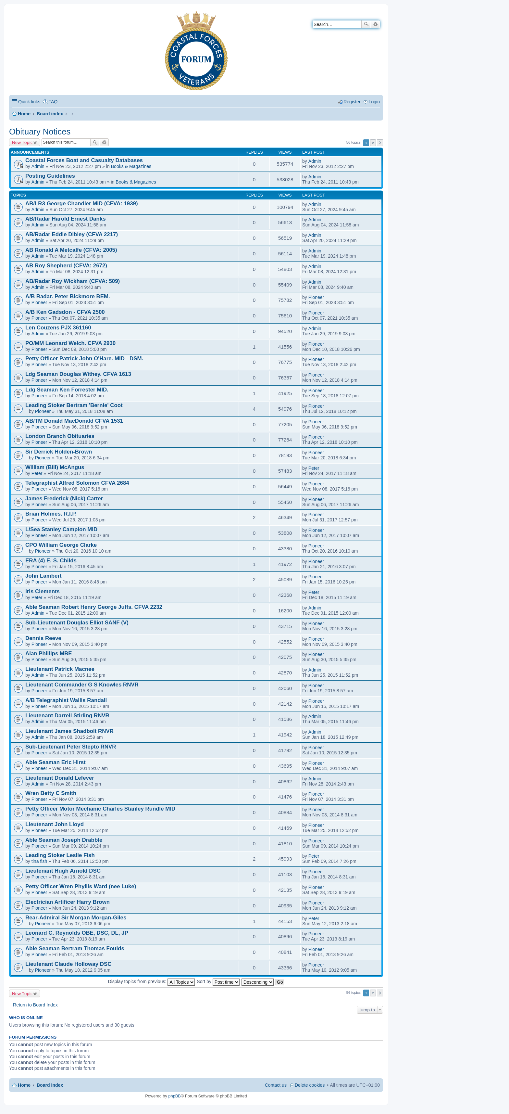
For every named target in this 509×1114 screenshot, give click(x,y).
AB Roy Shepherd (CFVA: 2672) (66, 265)
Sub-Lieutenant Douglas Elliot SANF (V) (77, 623)
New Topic (22, 142)
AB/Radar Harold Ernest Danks (65, 219)
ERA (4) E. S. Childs (51, 560)
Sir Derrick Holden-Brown (58, 452)
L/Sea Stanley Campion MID (61, 529)
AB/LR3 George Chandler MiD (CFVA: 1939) (81, 203)
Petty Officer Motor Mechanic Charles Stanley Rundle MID (100, 809)
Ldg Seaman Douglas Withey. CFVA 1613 (78, 374)
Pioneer (39, 302)
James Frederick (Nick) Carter (64, 498)
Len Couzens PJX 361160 (58, 328)
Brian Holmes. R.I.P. (51, 514)
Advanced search (375, 24)
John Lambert (43, 576)
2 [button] (373, 143)
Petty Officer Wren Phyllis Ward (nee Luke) (80, 886)
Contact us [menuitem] (276, 1085)
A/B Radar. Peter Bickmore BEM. (67, 296)
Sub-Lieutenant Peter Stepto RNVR (70, 747)
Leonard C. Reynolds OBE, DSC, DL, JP (76, 933)
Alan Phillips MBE (48, 653)
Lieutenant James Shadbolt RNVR (69, 731)
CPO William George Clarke (61, 545)
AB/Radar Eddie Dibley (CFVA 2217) (71, 234)
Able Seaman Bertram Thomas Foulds (74, 948)
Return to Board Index (35, 1004)
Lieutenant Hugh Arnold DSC (63, 871)
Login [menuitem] (374, 101)
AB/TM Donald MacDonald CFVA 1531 (74, 421)
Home (24, 113)
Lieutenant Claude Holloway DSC (68, 964)
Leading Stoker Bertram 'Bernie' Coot (74, 405)
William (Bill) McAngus (54, 467)
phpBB (174, 1096)
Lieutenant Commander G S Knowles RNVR (82, 685)
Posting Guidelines (50, 176)
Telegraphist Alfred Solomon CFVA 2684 (77, 483)
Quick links (29, 101)
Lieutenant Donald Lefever (59, 778)
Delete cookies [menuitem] (310, 1085)
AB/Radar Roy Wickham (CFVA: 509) (72, 281)
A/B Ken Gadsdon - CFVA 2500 (65, 312)
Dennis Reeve (43, 638)
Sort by (218, 981)
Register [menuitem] (351, 101)
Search (366, 24)
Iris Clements (42, 591)
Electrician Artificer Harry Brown (67, 902)
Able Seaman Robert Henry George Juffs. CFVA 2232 (93, 607)
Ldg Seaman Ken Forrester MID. (66, 390)
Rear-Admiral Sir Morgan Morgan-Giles (75, 918)
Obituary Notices (39, 131)
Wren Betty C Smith (50, 793)
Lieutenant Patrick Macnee (59, 669)
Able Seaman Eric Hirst (55, 762)
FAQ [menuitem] (52, 101)
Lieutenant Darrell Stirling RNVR (67, 715)
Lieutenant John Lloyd (54, 824)
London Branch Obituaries (59, 436)
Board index (50, 113)
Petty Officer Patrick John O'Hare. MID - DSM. (84, 358)
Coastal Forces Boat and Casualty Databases (84, 160)
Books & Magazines (131, 166)
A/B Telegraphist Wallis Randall (66, 700)
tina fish (39, 861)
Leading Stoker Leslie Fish (60, 855)
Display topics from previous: (151, 981)
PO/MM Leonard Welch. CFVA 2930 (70, 343)
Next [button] (380, 142)
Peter (37, 473)
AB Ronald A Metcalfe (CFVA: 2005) (71, 250)
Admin (37, 166)
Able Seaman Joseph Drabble (63, 840)
